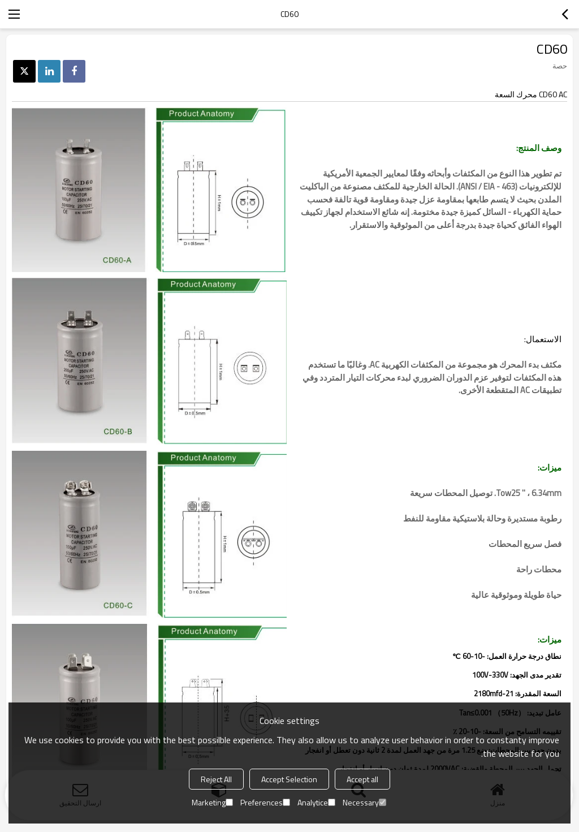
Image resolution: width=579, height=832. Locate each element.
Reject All (216, 779)
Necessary (364, 802)
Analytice (316, 802)
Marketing (212, 802)
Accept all (362, 779)
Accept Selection (289, 779)
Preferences (265, 802)
